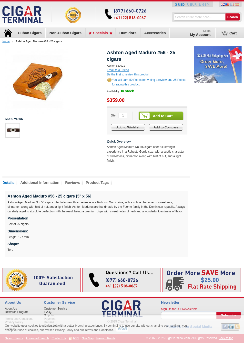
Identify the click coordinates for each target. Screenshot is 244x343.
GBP (205, 4)
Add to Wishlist (128, 127)
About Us (11, 308)
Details (8, 182)
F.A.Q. (48, 312)
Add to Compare (165, 127)
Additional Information (39, 182)
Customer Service (55, 308)
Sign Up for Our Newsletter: (179, 309)
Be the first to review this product (128, 74)
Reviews (72, 182)
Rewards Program (17, 312)
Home (6, 41)
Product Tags (97, 182)
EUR (193, 4)
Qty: (114, 115)
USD (181, 4)
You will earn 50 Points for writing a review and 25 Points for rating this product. (148, 82)
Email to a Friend (118, 70)
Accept (229, 327)
